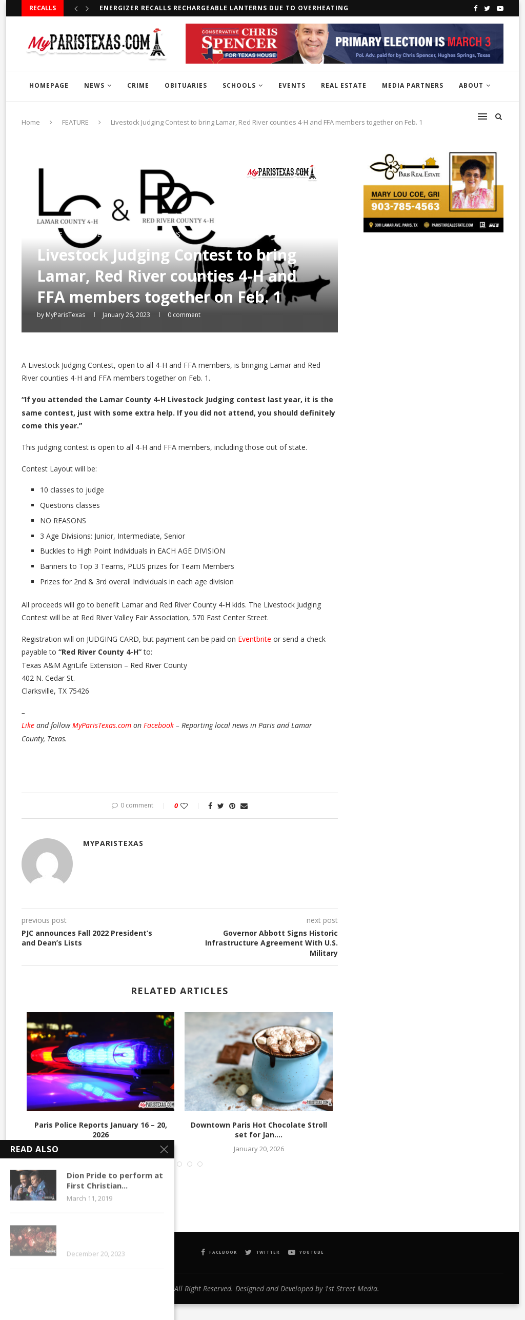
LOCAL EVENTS (97, 235)
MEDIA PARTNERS (412, 85)
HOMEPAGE (49, 85)
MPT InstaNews (156, 235)
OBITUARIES (186, 85)
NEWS (94, 85)
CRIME (138, 85)
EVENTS (292, 85)
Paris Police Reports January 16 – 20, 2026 (100, 1130)
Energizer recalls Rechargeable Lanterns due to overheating (224, 8)
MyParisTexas (65, 314)
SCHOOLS (239, 85)
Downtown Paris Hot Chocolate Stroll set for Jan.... (259, 1130)
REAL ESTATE (344, 85)
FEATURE (49, 235)
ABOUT (471, 85)
